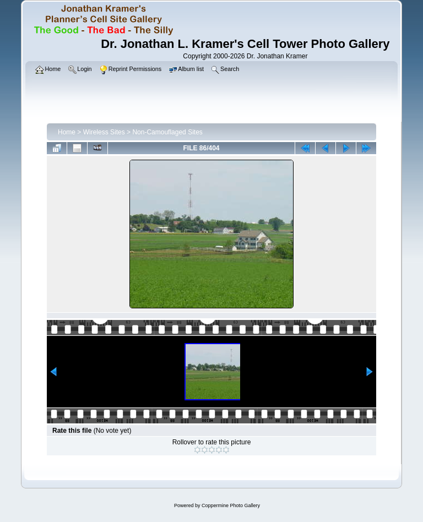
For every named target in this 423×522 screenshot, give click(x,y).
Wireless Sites (104, 132)
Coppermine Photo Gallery (231, 505)
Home (66, 132)
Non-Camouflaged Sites (167, 132)
